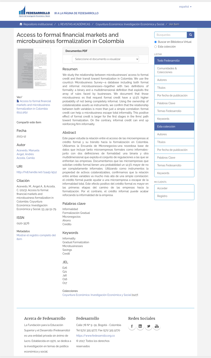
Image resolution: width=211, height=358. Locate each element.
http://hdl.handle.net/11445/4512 (37, 172)
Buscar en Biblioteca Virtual (173, 41)
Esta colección (165, 46)
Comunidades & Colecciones (167, 70)
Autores (162, 79)
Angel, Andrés (25, 154)
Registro (162, 196)
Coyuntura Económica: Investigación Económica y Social (130, 24)
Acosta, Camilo (26, 157)
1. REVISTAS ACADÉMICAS (74, 24)
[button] (185, 6)
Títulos (161, 87)
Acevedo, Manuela (28, 150)
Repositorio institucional (38, 24)
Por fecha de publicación (172, 95)
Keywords (163, 118)
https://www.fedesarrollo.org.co (95, 335)
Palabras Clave (166, 103)
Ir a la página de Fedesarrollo (76, 13)
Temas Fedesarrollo (169, 111)
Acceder (162, 188)
